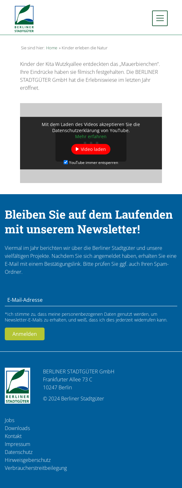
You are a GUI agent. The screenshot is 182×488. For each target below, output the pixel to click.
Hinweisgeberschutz (28, 459)
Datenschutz (18, 452)
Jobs (9, 420)
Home (51, 48)
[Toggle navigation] (160, 18)
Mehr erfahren (91, 136)
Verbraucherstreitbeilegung (36, 467)
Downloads (17, 428)
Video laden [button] (93, 149)
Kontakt (13, 436)
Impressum (17, 444)
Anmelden (24, 333)
